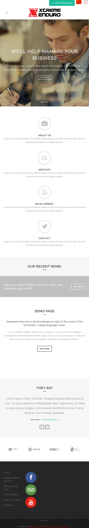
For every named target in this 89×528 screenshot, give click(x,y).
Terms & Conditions (12, 500)
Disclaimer (8, 505)
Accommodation (11, 494)
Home (6, 473)
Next (47, 427)
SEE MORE (78, 286)
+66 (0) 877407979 (62, 3)
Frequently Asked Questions (11, 479)
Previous (42, 427)
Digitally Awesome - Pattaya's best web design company (49, 526)
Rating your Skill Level (11, 487)
